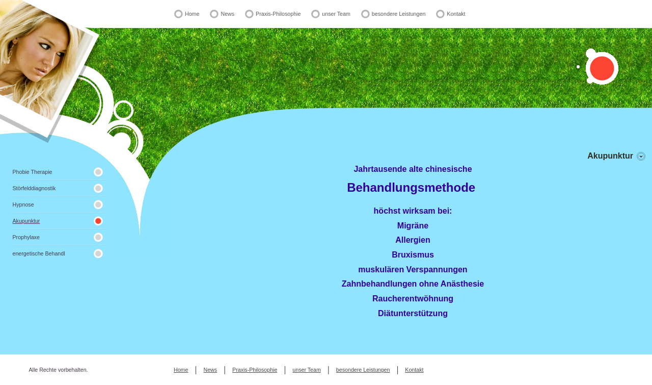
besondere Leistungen (398, 14)
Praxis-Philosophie (278, 14)
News (227, 14)
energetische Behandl (39, 253)
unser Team (336, 14)
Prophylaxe (26, 237)
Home (192, 14)
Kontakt (456, 14)
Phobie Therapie (32, 172)
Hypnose (23, 204)
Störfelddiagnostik (34, 188)
